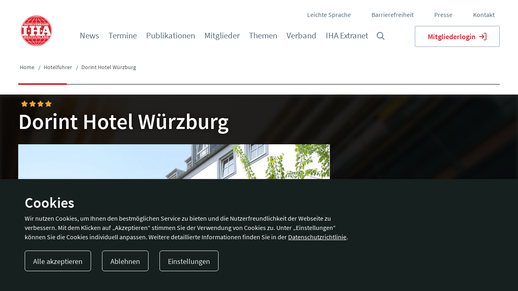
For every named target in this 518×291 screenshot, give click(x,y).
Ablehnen (125, 261)
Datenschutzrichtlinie (317, 237)
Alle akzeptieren (58, 261)
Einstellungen (189, 261)
